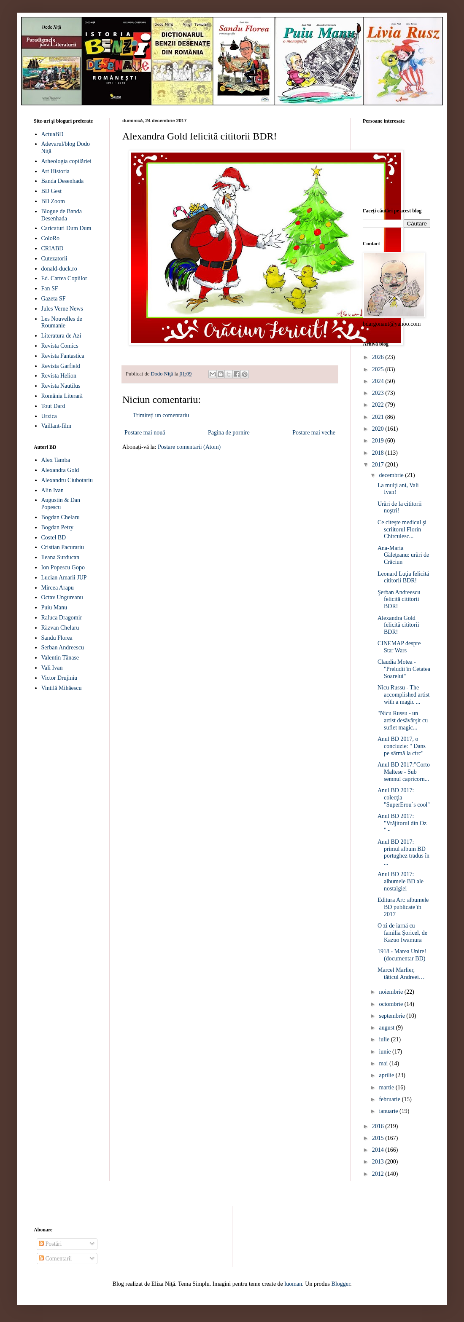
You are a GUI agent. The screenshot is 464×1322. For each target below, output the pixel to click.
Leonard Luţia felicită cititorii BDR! (403, 577)
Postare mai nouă (144, 432)
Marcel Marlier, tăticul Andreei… (401, 973)
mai (384, 1063)
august (387, 1027)
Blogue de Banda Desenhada (61, 215)
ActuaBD (52, 134)
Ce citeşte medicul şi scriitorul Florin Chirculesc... (402, 529)
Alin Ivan (52, 490)
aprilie (387, 1075)
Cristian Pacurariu (62, 547)
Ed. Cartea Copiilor (64, 278)
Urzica (49, 416)
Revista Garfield (60, 366)
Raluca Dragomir (61, 617)
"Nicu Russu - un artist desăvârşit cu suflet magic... (403, 720)
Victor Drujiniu (59, 678)
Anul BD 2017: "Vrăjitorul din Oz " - (402, 823)
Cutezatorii (54, 258)
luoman (293, 1284)
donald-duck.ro (59, 268)
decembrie (392, 475)
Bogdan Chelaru (60, 517)
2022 (379, 405)
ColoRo (50, 238)
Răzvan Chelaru (60, 628)
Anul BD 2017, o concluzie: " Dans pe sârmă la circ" (402, 746)
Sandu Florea (57, 638)
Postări (50, 1244)
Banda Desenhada (62, 181)
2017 (379, 464)
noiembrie (391, 992)
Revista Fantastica (62, 356)
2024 (379, 381)
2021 (379, 417)
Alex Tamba (55, 460)
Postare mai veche (313, 432)
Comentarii (55, 1258)
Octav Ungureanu (62, 597)
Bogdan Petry (57, 527)
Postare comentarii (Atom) (189, 447)
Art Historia (55, 171)
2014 (379, 1150)
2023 (379, 393)
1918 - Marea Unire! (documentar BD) (402, 955)
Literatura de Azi (61, 336)
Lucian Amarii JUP (64, 577)
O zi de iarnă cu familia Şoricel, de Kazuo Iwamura (402, 932)
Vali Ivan (52, 668)
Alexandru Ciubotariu (67, 480)
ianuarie (389, 1111)
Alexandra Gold (60, 470)
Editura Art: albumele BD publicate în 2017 (403, 907)
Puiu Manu (54, 607)
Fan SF (49, 288)
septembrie (392, 1016)
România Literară (62, 396)
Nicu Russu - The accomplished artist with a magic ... (403, 694)
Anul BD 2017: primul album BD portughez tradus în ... (403, 852)
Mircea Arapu (57, 588)
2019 (379, 440)
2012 (379, 1174)
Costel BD (53, 537)
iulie (385, 1039)
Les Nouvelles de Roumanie (61, 322)
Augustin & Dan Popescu (61, 503)
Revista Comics (59, 346)
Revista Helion (59, 376)
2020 (379, 429)
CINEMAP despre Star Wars (399, 647)
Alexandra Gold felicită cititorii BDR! (398, 625)
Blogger (341, 1284)
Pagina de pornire (229, 432)
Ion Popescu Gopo (63, 567)
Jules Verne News (62, 309)
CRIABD (52, 248)
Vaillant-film (56, 426)
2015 (379, 1138)
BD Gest (51, 191)
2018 (379, 453)
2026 (379, 357)
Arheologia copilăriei (66, 161)
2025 (379, 369)
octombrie (391, 1004)
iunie (385, 1051)
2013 (379, 1161)
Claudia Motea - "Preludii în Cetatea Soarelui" (404, 669)
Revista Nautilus (61, 386)
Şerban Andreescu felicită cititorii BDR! (399, 599)
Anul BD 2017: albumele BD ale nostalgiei (401, 881)
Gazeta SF (53, 298)
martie (387, 1087)
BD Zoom (53, 201)
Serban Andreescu (62, 647)
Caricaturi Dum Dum (66, 228)
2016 (379, 1126)
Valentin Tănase (60, 657)
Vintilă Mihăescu (61, 688)
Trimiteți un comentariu (161, 415)
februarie (390, 1099)
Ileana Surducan (60, 557)
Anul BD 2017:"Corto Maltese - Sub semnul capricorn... (404, 772)
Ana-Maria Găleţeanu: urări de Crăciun (403, 555)
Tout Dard (53, 406)
